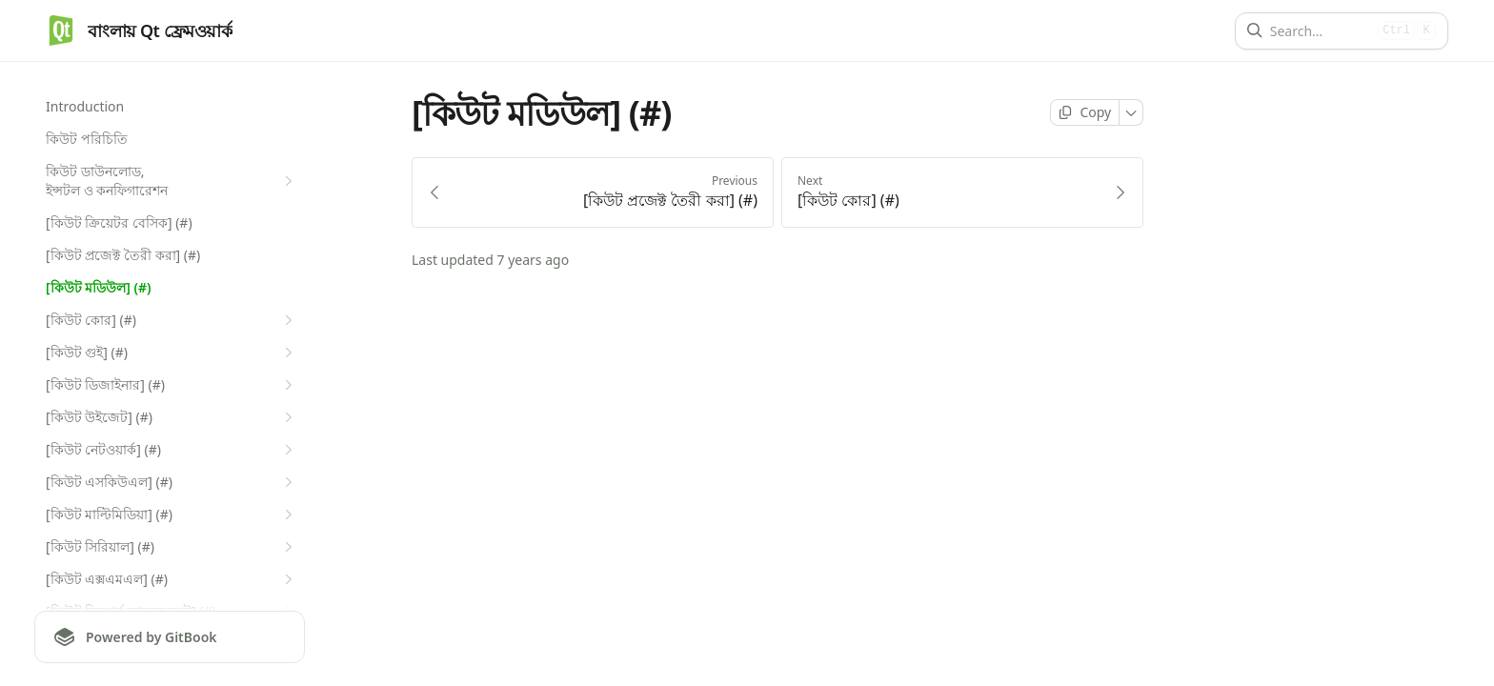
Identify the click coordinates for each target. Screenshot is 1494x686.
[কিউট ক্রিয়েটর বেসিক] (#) (119, 222)
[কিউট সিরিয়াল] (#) (171, 546)
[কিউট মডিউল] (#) (98, 287)
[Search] (1320, 31)
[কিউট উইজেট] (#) (171, 417)
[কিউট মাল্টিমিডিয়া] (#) (171, 514)
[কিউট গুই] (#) (171, 352)
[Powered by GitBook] (169, 637)
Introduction (85, 106)
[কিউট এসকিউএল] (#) (171, 482)
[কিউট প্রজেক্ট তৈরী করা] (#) (123, 255)
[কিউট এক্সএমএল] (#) (171, 579)
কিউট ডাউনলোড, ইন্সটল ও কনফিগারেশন (171, 180)
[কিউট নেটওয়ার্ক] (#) (171, 449)
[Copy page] (1085, 112)
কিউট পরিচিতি (87, 139)
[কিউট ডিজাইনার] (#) (171, 384)
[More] (1131, 112)
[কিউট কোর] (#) (171, 320)
